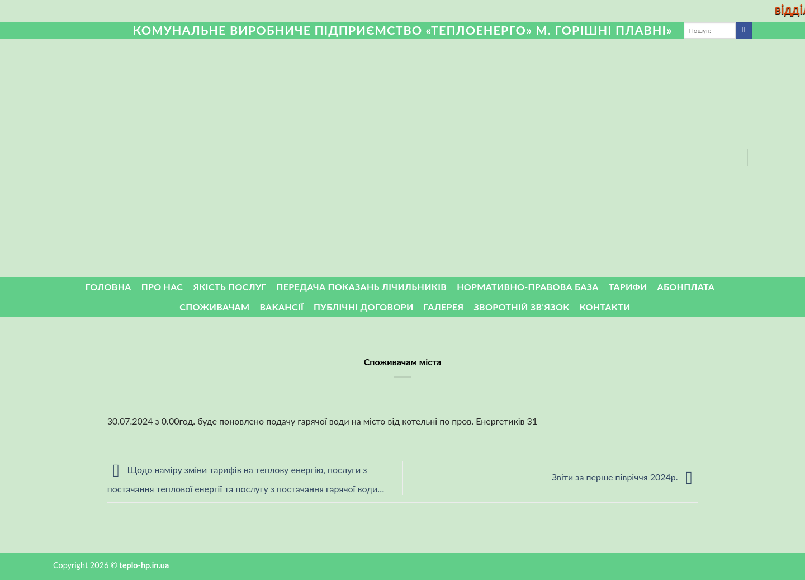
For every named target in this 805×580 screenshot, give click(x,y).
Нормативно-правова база (527, 286)
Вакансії (281, 306)
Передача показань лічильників (362, 286)
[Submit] (744, 30)
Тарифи (628, 286)
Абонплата (686, 286)
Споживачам (214, 306)
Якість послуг (229, 286)
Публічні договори (364, 306)
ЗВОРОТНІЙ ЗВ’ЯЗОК (522, 306)
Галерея (444, 306)
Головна (108, 286)
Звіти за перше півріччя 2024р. (625, 476)
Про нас (162, 286)
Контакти (605, 306)
